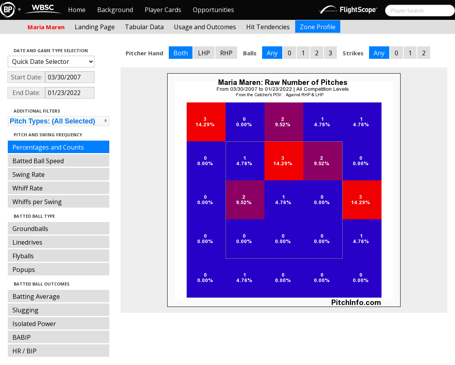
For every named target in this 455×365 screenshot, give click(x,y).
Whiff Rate (27, 188)
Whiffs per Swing (37, 201)
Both (180, 53)
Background (115, 9)
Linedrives (27, 242)
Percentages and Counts (48, 147)
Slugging (25, 310)
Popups (23, 269)
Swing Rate (28, 174)
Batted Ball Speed (38, 161)
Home (77, 9)
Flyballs (23, 256)
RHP (226, 53)
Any (272, 53)
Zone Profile (318, 27)
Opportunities (213, 9)
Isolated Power (34, 323)
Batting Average (36, 296)
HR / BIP (24, 351)
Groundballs (30, 228)
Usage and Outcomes (205, 27)
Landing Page (95, 27)
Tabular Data (144, 27)
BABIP (21, 337)
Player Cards (163, 9)
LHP (204, 53)
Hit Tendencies (268, 27)
